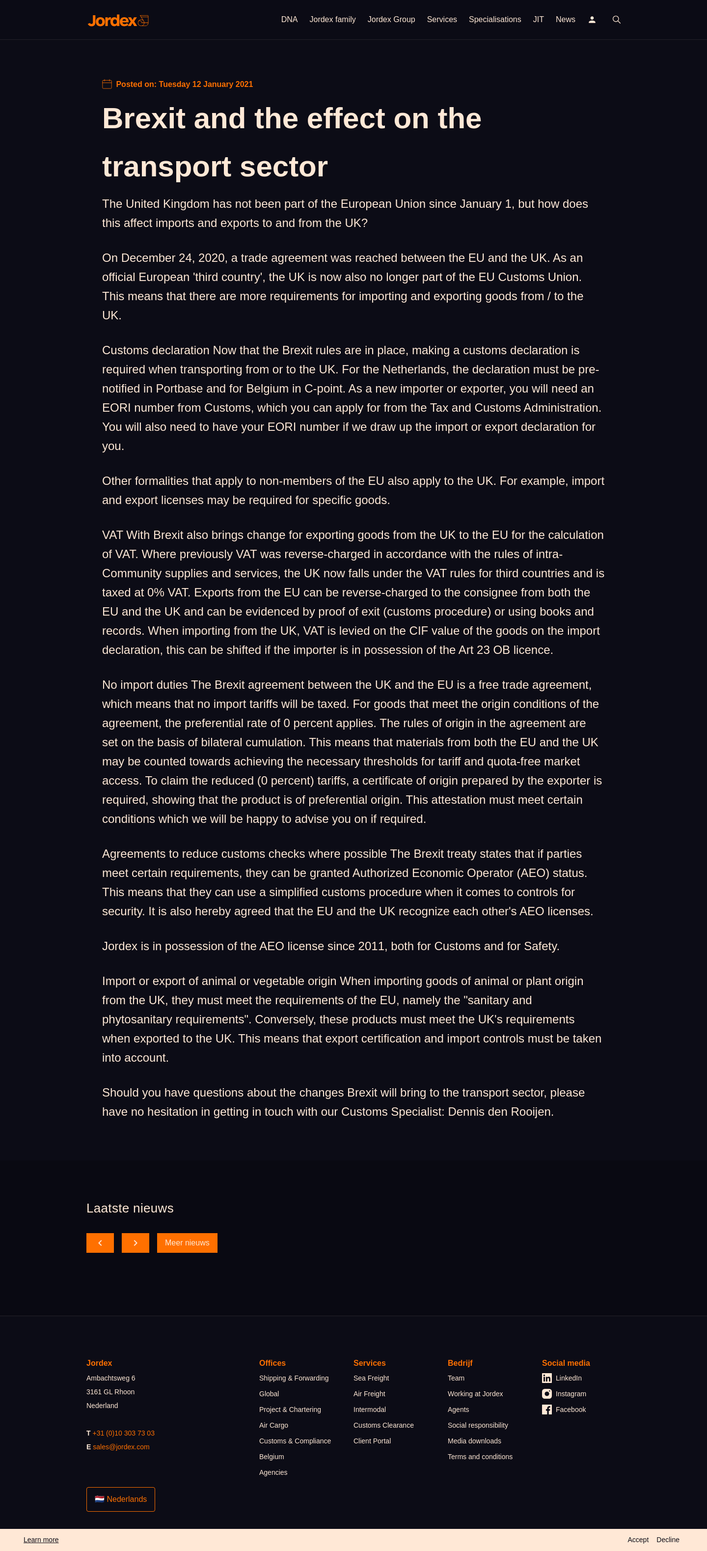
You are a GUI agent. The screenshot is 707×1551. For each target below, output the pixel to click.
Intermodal (370, 1409)
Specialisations (495, 19)
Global (269, 1394)
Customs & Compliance (295, 1441)
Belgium (271, 1457)
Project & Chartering (290, 1409)
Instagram (564, 1394)
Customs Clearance (384, 1425)
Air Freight (369, 1394)
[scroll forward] (135, 1243)
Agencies (273, 1472)
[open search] (616, 19)
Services (442, 19)
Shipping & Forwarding (294, 1378)
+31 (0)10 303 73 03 (123, 1433)
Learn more (41, 1540)
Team (456, 1378)
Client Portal (372, 1441)
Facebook (564, 1409)
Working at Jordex (475, 1394)
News (565, 19)
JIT (538, 19)
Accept (638, 1540)
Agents (458, 1409)
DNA (289, 19)
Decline (668, 1540)
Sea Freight (371, 1378)
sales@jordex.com (121, 1447)
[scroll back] (100, 1243)
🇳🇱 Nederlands (121, 1499)
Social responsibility (478, 1425)
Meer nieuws (187, 1243)
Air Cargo (273, 1425)
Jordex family (332, 19)
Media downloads (474, 1441)
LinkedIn (562, 1378)
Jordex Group (391, 19)
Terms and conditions (480, 1457)
